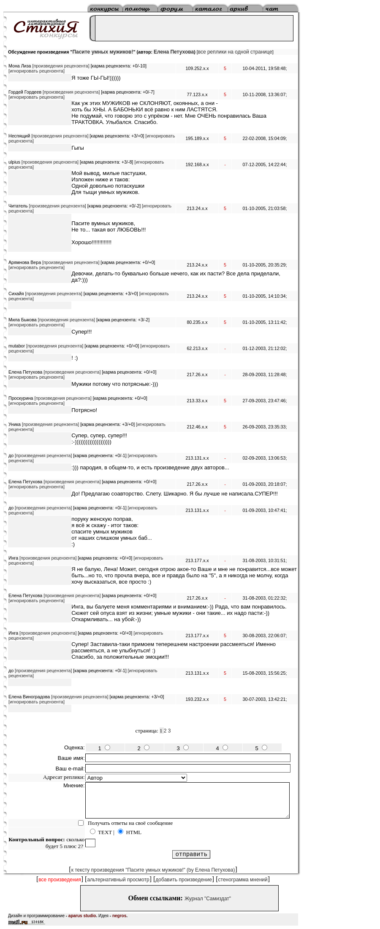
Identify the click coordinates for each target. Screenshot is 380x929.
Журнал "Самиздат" (208, 899)
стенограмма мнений (243, 880)
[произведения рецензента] (60, 65)
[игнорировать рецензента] (36, 70)
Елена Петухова (174, 52)
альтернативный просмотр (118, 880)
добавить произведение (183, 880)
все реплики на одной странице (235, 52)
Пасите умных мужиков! (102, 52)
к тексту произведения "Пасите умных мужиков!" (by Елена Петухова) (153, 870)
